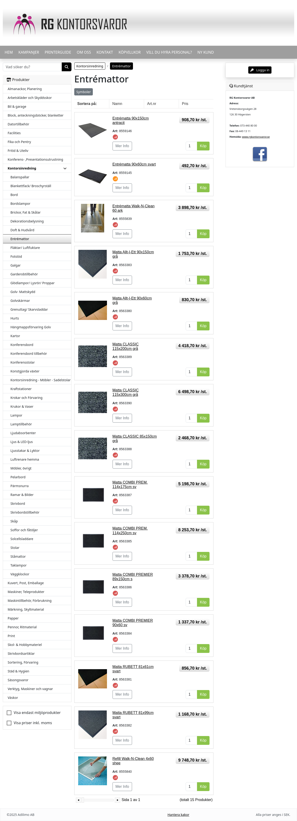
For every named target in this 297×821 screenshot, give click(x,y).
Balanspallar (19, 177)
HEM (9, 52)
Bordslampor (20, 203)
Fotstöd (16, 256)
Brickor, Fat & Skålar (25, 212)
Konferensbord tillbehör (28, 353)
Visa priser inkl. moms (33, 722)
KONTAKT (105, 52)
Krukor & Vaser (21, 406)
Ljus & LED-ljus (21, 442)
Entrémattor (19, 239)
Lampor (16, 415)
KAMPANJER (28, 52)
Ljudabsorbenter (23, 433)
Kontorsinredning (89, 66)
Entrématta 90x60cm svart (134, 164)
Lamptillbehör (21, 424)
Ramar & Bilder (21, 494)
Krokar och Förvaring (26, 397)
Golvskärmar (20, 300)
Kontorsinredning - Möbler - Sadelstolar (40, 380)
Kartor (15, 336)
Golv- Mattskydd (22, 292)
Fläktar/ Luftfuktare (25, 247)
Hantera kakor (178, 814)
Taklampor (18, 565)
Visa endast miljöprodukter (37, 712)
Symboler (83, 92)
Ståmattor (18, 556)
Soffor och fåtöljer (24, 530)
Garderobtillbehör (24, 274)
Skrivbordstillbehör (24, 512)
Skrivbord (17, 503)
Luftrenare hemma (24, 459)
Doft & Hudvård (22, 230)
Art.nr (151, 104)
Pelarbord (18, 477)
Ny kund (205, 52)
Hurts (14, 318)
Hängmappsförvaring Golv (30, 327)
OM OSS (84, 52)
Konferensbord (21, 344)
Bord (14, 194)
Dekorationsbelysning (27, 221)
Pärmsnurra (19, 486)
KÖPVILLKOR (130, 52)
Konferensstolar (22, 362)
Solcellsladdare (21, 539)
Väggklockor (19, 574)
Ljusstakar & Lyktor (25, 450)
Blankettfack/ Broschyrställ (30, 186)
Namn (117, 104)
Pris (185, 104)
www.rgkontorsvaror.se (256, 136)
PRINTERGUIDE (58, 52)
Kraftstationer (21, 389)
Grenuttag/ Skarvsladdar (29, 309)
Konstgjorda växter (24, 371)
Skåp (14, 521)
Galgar (15, 265)
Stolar (14, 547)
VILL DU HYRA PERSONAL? (169, 52)
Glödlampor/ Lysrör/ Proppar (32, 283)
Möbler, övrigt (21, 468)
